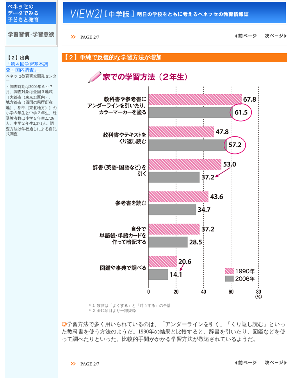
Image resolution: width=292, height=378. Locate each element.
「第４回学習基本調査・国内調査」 (27, 67)
